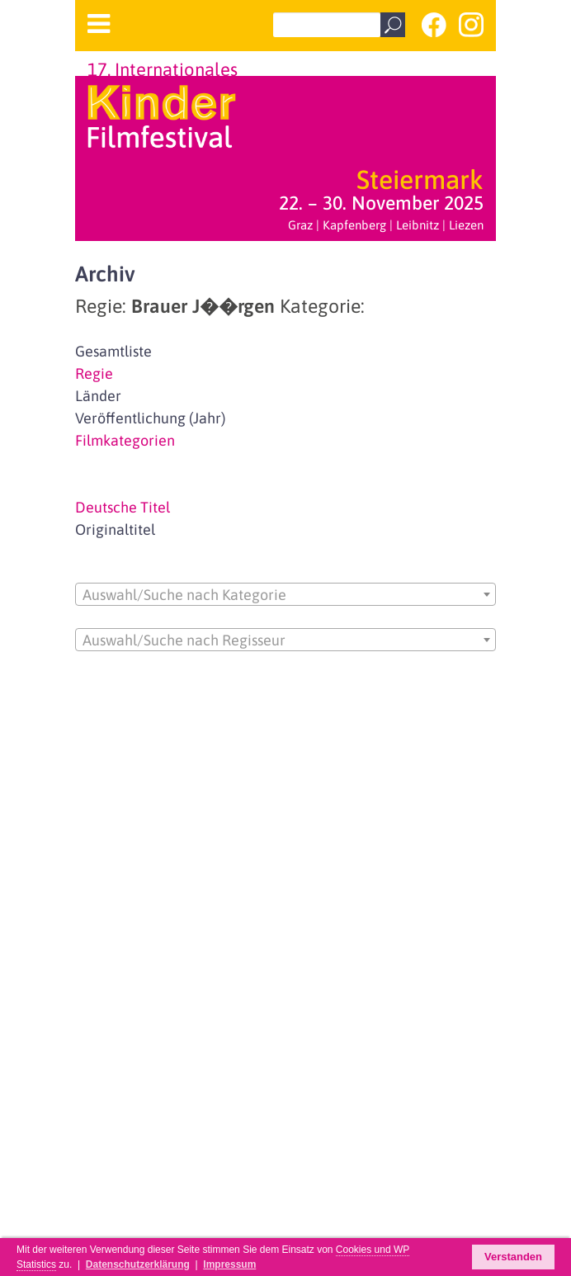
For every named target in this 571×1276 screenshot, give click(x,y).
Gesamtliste (113, 351)
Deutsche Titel (122, 507)
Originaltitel (115, 529)
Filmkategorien (125, 440)
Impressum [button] (229, 1264)
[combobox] (285, 594)
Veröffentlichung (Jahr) (150, 418)
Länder (98, 395)
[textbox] (285, 595)
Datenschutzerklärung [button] (138, 1264)
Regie (94, 373)
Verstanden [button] (513, 1256)
